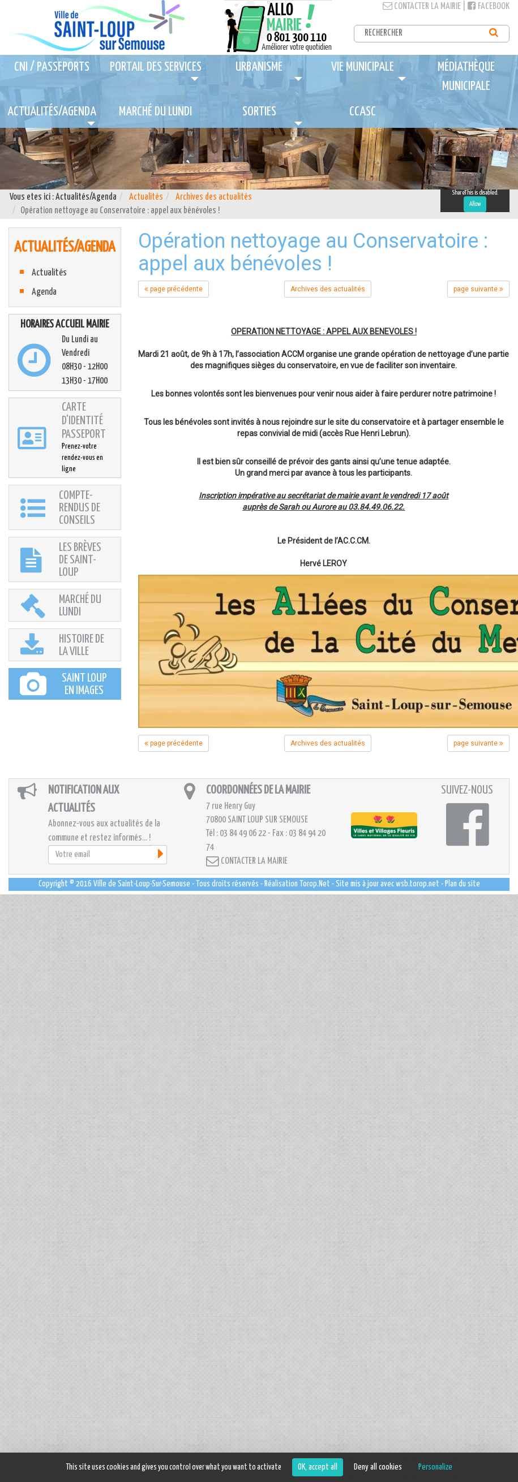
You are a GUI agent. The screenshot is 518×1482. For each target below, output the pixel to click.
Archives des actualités (213, 197)
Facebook (489, 6)
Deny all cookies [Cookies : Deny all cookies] (378, 1467)
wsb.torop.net (417, 884)
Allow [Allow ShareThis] (475, 204)
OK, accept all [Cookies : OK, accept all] (317, 1467)
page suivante (478, 289)
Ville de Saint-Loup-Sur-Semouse (141, 884)
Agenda (44, 292)
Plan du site (462, 884)
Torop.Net (314, 884)
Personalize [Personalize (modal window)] (435, 1467)
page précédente (173, 289)
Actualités (146, 197)
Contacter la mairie (422, 6)
